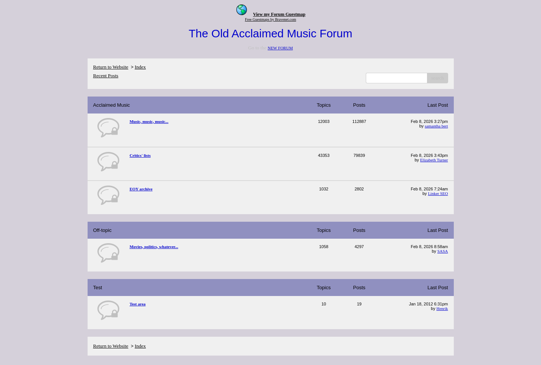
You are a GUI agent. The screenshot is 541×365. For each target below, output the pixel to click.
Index (140, 67)
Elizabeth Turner (434, 160)
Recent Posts (106, 75)
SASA (442, 251)
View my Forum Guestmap (279, 14)
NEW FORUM (280, 48)
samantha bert (436, 126)
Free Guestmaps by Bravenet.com (270, 19)
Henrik (442, 308)
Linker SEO (438, 193)
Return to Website (110, 67)
